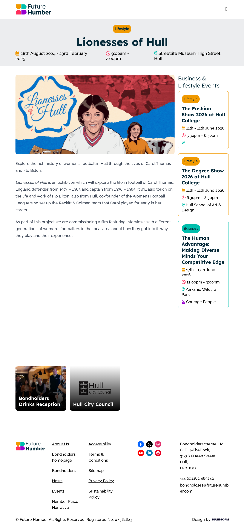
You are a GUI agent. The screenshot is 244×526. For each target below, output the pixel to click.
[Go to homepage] (33, 9)
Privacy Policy (101, 481)
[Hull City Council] (95, 388)
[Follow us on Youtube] (141, 453)
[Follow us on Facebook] (141, 444)
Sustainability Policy (101, 494)
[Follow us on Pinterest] (158, 453)
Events (58, 491)
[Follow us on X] (149, 444)
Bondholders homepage (64, 457)
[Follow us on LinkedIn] (149, 453)
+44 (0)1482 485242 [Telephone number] (197, 478)
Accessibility (100, 444)
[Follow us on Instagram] (158, 444)
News (57, 481)
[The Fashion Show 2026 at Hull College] (203, 120)
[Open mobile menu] (226, 9)
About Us (60, 444)
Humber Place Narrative (65, 504)
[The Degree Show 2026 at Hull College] (203, 184)
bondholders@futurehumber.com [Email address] (204, 488)
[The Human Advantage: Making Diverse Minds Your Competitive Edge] (203, 264)
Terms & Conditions (98, 457)
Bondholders (64, 470)
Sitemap (96, 470)
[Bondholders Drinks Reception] (40, 388)
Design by (210, 519)
